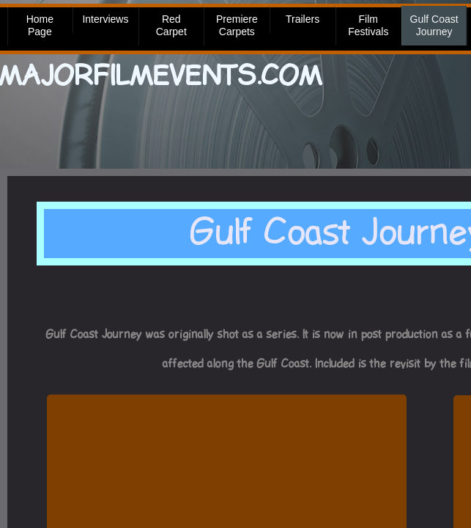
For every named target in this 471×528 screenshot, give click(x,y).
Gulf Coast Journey (434, 25)
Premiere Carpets (237, 25)
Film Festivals (368, 25)
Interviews (105, 19)
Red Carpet (171, 25)
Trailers (302, 19)
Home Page (39, 25)
